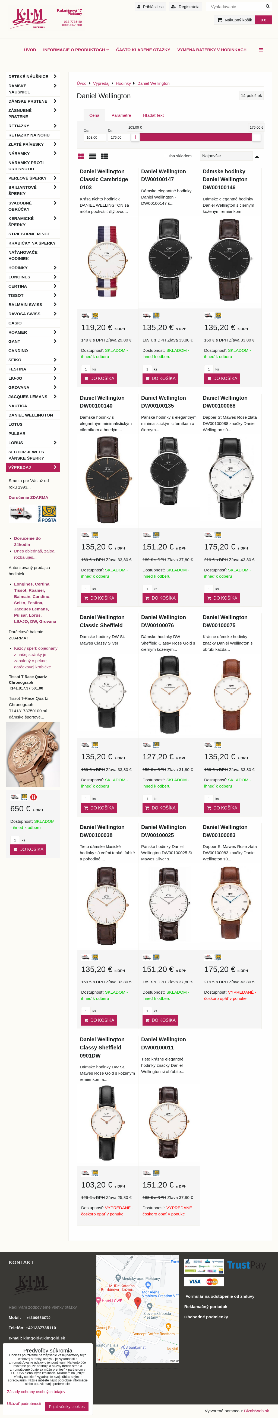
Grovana (34, 387)
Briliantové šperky (34, 190)
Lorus (34, 442)
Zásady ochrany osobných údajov (36, 1392)
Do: (119, 135)
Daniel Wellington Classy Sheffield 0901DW (102, 1047)
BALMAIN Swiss (34, 304)
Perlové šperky (34, 178)
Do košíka (99, 378)
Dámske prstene (34, 101)
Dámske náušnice (34, 88)
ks (88, 369)
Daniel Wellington (30, 415)
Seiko (34, 359)
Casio (15, 323)
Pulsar (17, 433)
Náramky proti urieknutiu (25, 165)
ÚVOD (30, 49)
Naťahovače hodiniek (22, 255)
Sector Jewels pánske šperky (26, 455)
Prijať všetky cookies (67, 1406)
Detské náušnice (34, 76)
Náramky (34, 153)
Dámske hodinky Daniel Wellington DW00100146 (225, 179)
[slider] (135, 137)
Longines (34, 276)
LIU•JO (34, 378)
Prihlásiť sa (150, 6)
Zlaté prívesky (34, 144)
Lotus (15, 424)
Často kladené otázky (143, 49)
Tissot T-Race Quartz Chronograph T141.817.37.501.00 (28, 682)
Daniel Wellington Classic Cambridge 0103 (104, 179)
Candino (18, 350)
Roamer (34, 332)
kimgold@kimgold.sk (44, 1338)
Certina (34, 286)
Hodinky (34, 267)
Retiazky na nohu (29, 135)
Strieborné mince (29, 234)
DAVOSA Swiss (34, 313)
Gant (34, 341)
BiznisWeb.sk (256, 1411)
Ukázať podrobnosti (24, 1404)
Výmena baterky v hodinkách (212, 49)
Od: (95, 135)
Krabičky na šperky (32, 243)
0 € (263, 20)
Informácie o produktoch (76, 49)
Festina (34, 369)
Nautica (17, 406)
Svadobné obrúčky (34, 206)
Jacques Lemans (34, 396)
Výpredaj (34, 467)
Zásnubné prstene (34, 113)
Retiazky (34, 125)
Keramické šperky (34, 221)
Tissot (34, 295)
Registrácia (185, 6)
